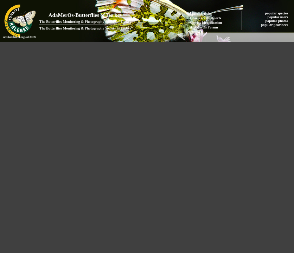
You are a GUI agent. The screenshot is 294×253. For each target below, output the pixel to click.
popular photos (277, 21)
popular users (278, 17)
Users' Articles (201, 13)
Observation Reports (205, 18)
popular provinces (275, 25)
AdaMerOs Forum (204, 27)
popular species (277, 13)
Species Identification (206, 23)
